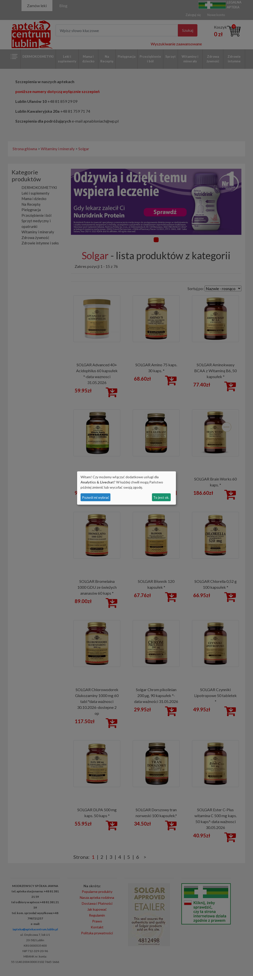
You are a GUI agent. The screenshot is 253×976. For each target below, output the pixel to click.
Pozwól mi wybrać (95, 497)
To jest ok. (161, 497)
